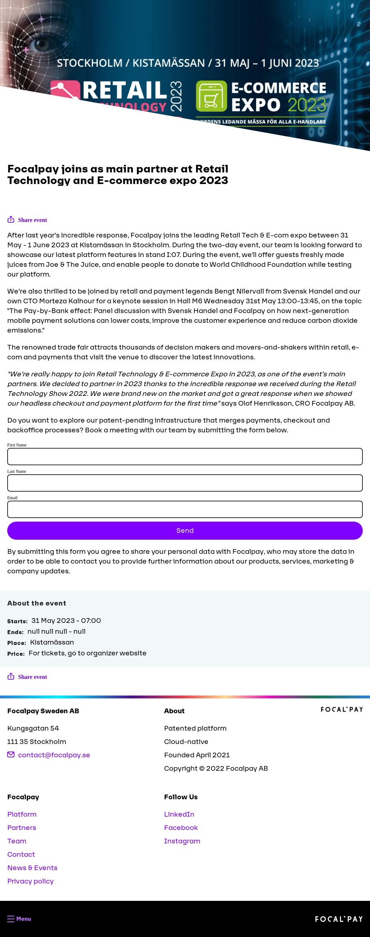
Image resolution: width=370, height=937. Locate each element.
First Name (17, 445)
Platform (21, 814)
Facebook (181, 827)
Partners (21, 827)
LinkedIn (179, 814)
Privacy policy (30, 881)
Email (12, 497)
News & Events (32, 868)
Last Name (16, 471)
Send (185, 530)
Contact (21, 854)
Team (16, 841)
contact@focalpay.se (48, 755)
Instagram (182, 841)
